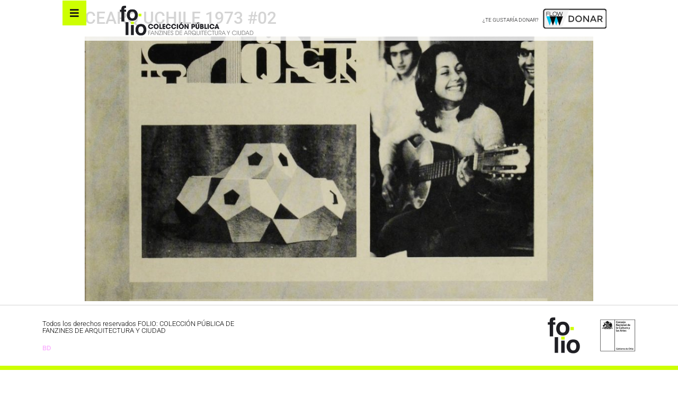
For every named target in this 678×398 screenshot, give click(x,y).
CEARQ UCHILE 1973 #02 (180, 46)
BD (46, 375)
